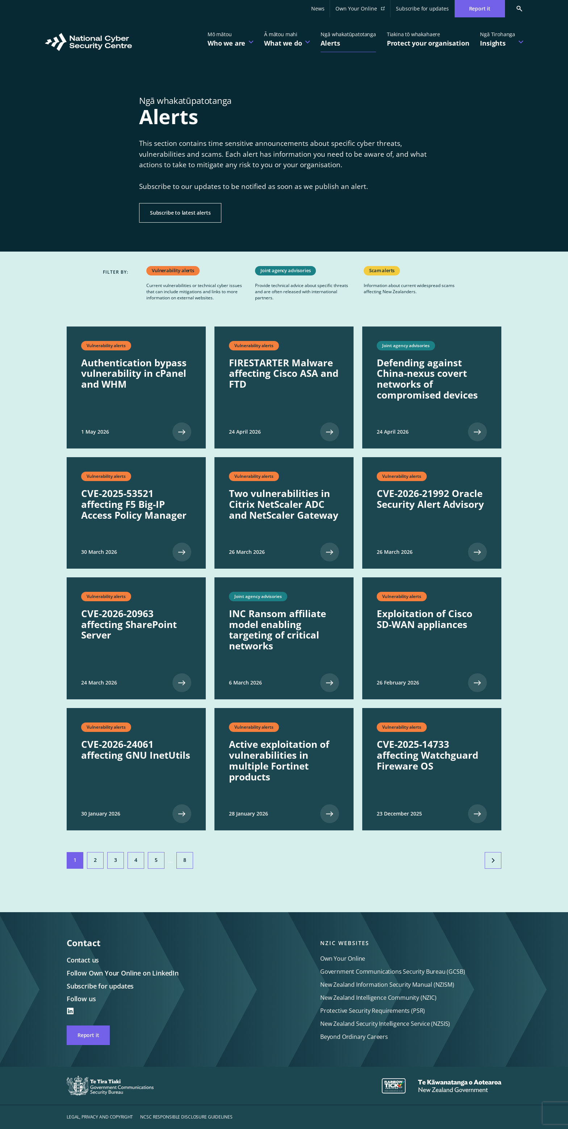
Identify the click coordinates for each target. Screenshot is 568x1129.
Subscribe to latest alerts (180, 212)
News (317, 8)
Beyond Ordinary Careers (354, 1037)
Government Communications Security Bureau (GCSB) (392, 972)
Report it (88, 1035)
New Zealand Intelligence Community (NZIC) (378, 998)
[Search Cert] (514, 8)
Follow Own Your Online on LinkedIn (123, 973)
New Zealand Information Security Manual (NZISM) (387, 985)
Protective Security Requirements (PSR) (372, 1011)
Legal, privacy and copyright (100, 1117)
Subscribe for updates (422, 8)
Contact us (83, 960)
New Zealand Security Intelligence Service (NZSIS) (385, 1024)
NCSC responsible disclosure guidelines (186, 1117)
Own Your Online (362, 11)
